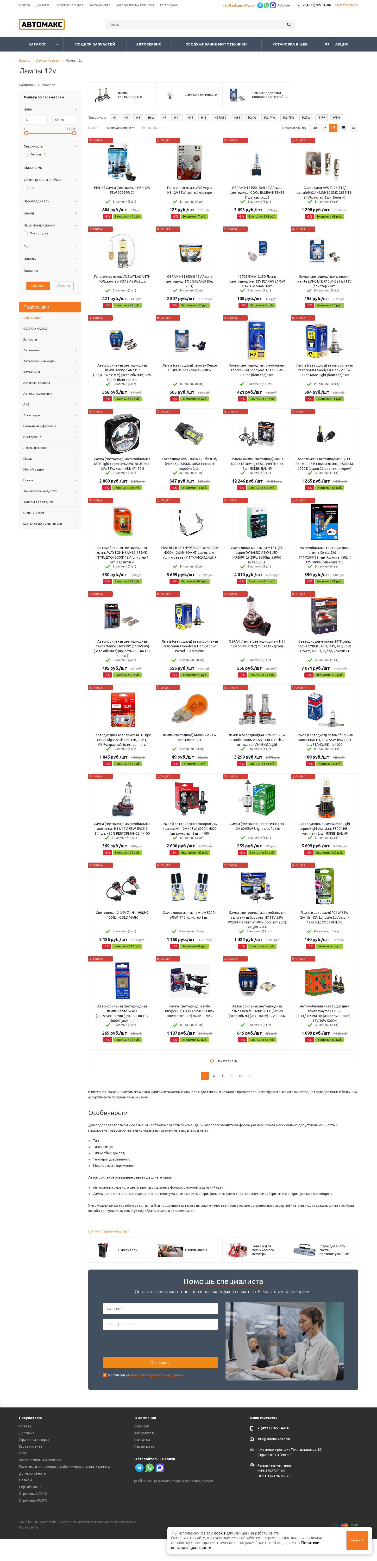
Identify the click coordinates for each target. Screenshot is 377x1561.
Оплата (25, 1449)
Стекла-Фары (196, 1250)
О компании (145, 1440)
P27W (306, 117)
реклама (207, 1503)
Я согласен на (145, 1386)
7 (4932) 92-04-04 (273, 1450)
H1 (114, 117)
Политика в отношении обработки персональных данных (64, 1489)
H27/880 (220, 117)
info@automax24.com (240, 5)
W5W (336, 117)
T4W (321, 117)
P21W (252, 117)
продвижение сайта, (186, 1503)
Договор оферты (32, 1496)
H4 (138, 117)
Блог (23, 1475)
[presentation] (139, 1354)
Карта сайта (28, 1550)
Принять (357, 1540)
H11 (177, 117)
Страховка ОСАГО (33, 1523)
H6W (151, 117)
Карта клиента (30, 1469)
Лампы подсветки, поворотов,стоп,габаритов (269, 95)
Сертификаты (30, 1509)
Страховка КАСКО (33, 1516)
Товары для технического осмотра (263, 1250)
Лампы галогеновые (201, 95)
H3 (126, 117)
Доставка (26, 1455)
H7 (164, 117)
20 (240, 1076)
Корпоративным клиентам (40, 1482)
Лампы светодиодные (130, 95)
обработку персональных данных (156, 1386)
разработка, (162, 1503)
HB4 (237, 117)
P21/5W (288, 117)
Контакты (142, 1462)
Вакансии (141, 1449)
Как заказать (144, 1469)
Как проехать (144, 1455)
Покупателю (30, 1440)
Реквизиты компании (274, 1488)
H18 (204, 117)
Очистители (128, 1250)
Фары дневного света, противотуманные (334, 1250)
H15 (190, 117)
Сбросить (63, 285)
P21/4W (269, 117)
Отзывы (25, 1502)
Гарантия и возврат (34, 1462)
